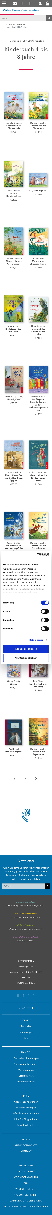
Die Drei (26, 978)
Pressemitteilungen (26, 1108)
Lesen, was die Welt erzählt (17, 24)
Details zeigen (36, 640)
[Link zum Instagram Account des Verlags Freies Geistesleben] (22, 3)
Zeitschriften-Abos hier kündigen (26, 1207)
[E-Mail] (23, 886)
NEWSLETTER (26, 1008)
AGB (26, 1183)
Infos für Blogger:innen (26, 1119)
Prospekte (26, 1026)
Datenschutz (26, 1171)
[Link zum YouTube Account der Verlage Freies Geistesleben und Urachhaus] (33, 996)
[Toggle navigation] (4, 3)
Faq (26, 1038)
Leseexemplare (26, 1076)
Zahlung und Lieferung (26, 1201)
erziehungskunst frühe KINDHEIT (26, 972)
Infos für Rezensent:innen (26, 1113)
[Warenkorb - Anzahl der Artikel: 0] (48, 3)
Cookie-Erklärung (26, 1177)
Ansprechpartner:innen (26, 1064)
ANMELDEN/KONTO (26, 1145)
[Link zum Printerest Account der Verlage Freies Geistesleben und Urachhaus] (30, 3)
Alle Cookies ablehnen (26, 658)
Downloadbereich (26, 1082)
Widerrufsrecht (26, 1189)
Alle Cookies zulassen (26, 649)
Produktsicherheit (26, 1195)
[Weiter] (36, 778)
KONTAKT (26, 1151)
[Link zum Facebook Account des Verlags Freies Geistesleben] (28, 996)
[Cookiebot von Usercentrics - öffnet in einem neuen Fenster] (37, 555)
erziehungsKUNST (26, 967)
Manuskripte (26, 1032)
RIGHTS (26, 1140)
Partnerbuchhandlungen (26, 1058)
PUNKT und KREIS (26, 983)
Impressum (26, 1166)
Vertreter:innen (26, 1070)
